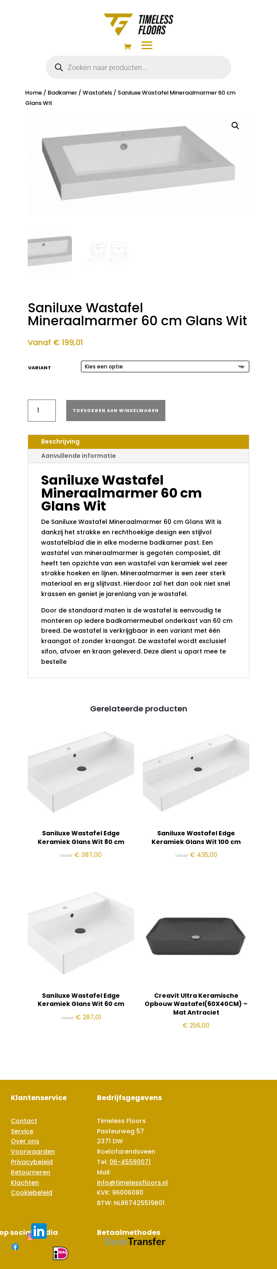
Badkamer (62, 93)
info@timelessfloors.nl (132, 1182)
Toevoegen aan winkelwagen (116, 410)
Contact (24, 1121)
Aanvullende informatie (78, 455)
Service (22, 1131)
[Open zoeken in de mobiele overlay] (138, 67)
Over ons (25, 1141)
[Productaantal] (42, 411)
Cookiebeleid (31, 1192)
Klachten (25, 1182)
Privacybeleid (32, 1162)
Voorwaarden (33, 1151)
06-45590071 (130, 1162)
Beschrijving (60, 441)
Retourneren (30, 1172)
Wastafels (97, 93)
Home (33, 93)
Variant (39, 367)
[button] (235, 125)
